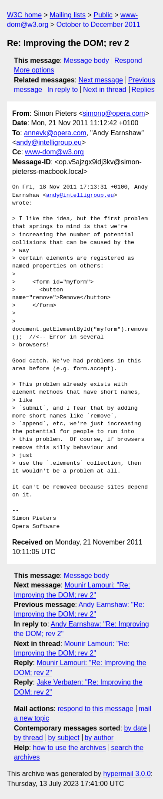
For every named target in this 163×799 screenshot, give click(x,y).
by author (98, 737)
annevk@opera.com (55, 133)
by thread (28, 737)
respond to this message (95, 708)
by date (135, 728)
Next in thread (104, 89)
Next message (101, 80)
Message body (86, 60)
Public (103, 15)
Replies (142, 89)
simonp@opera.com (114, 113)
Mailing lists (68, 15)
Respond (128, 60)
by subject (64, 737)
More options (34, 70)
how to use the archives (69, 747)
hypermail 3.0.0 (126, 773)
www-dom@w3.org (54, 152)
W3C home (24, 15)
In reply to (62, 89)
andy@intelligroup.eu (49, 142)
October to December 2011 (98, 24)
